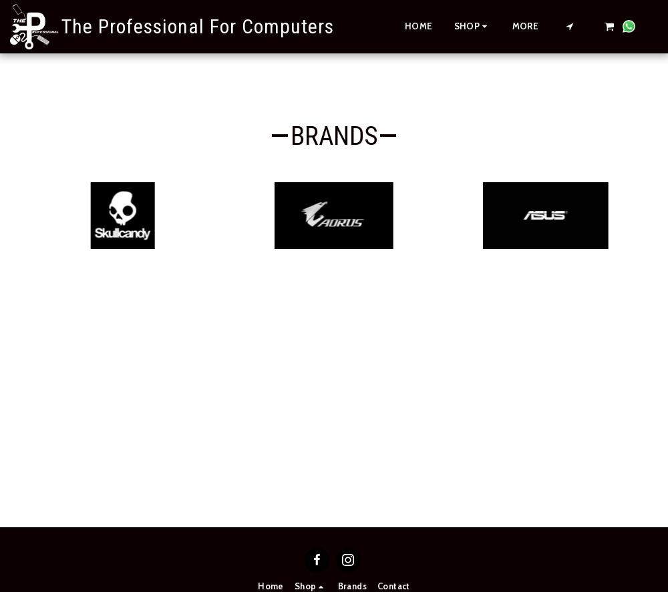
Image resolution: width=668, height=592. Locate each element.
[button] (570, 26)
